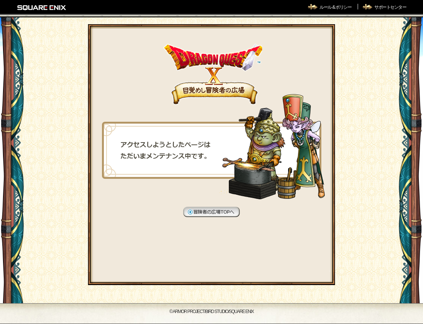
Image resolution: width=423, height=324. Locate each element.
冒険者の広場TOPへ (211, 212)
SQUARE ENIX (42, 7)
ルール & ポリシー (336, 7)
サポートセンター (390, 7)
